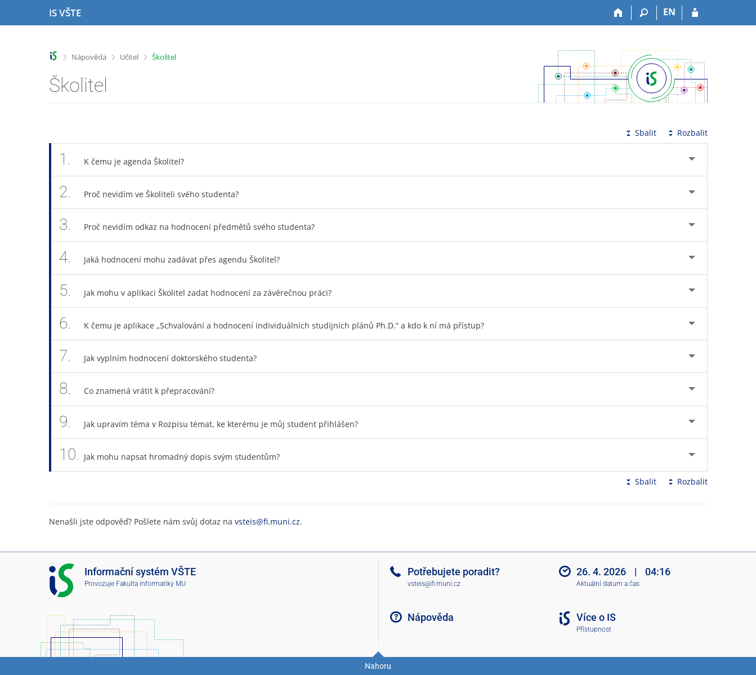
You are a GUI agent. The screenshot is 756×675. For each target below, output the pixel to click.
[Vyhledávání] (644, 13)
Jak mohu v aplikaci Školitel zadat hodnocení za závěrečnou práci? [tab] (202, 291)
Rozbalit (687, 132)
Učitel (129, 57)
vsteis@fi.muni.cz (267, 521)
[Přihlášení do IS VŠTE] (695, 13)
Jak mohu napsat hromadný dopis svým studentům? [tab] (176, 455)
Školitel (164, 57)
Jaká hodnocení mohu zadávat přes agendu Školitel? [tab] (176, 258)
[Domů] (619, 13)
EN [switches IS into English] (669, 12)
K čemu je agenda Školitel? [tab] (128, 160)
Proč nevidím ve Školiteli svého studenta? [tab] (155, 192)
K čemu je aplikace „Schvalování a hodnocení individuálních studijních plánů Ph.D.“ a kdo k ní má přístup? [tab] (278, 324)
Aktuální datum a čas (607, 584)
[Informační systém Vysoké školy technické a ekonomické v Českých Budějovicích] (65, 13)
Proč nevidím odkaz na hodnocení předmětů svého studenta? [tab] (193, 225)
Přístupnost (593, 629)
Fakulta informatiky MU (151, 584)
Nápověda (88, 57)
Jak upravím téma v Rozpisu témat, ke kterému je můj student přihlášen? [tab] (215, 422)
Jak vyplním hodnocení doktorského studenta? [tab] (164, 356)
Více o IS (596, 617)
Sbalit (640, 132)
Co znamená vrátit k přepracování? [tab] (143, 389)
